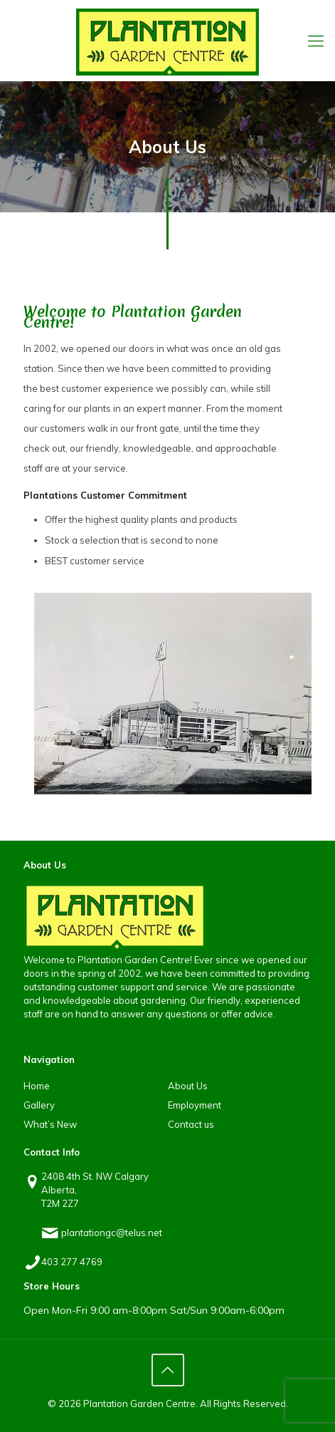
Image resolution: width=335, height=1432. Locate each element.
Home (36, 1085)
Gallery (39, 1105)
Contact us (191, 1124)
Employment (194, 1105)
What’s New (50, 1124)
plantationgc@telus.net (111, 1232)
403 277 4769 (71, 1261)
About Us (188, 1085)
